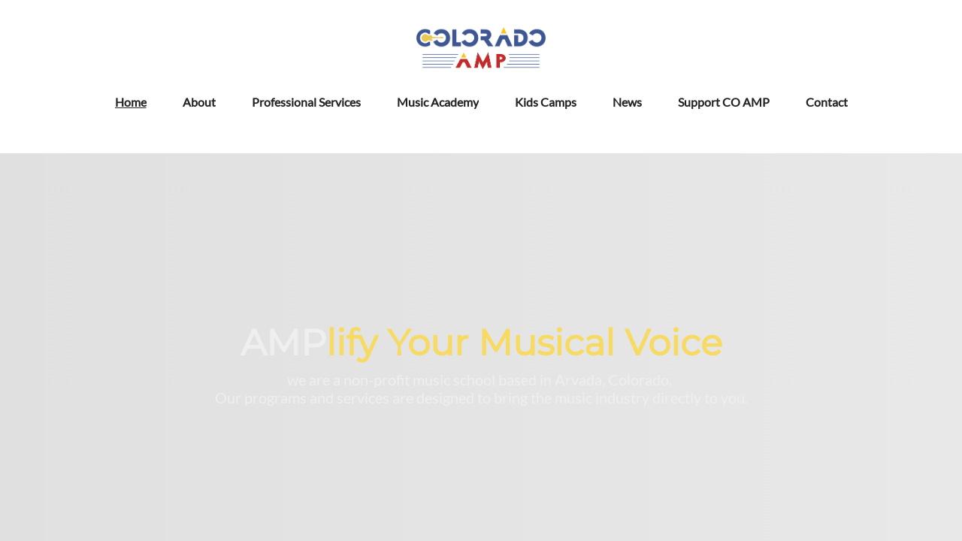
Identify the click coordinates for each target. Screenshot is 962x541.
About (199, 102)
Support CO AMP (724, 102)
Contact (827, 102)
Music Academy (438, 102)
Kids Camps (545, 102)
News (627, 102)
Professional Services (306, 102)
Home (131, 102)
